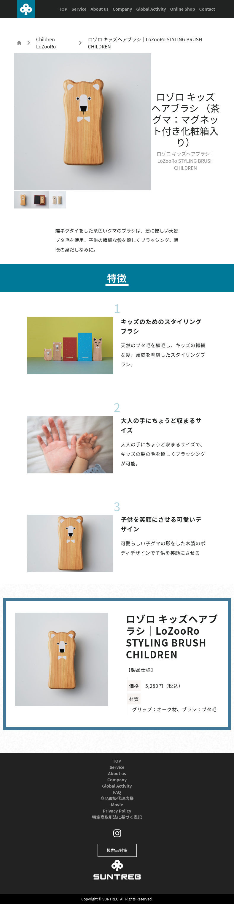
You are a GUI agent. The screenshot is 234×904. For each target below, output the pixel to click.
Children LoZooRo (46, 43)
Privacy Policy (117, 811)
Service (78, 9)
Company (122, 9)
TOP (63, 9)
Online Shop (182, 9)
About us (99, 9)
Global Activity (151, 9)
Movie (117, 804)
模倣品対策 (117, 850)
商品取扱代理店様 (117, 798)
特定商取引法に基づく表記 (117, 817)
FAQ (117, 792)
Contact (207, 9)
